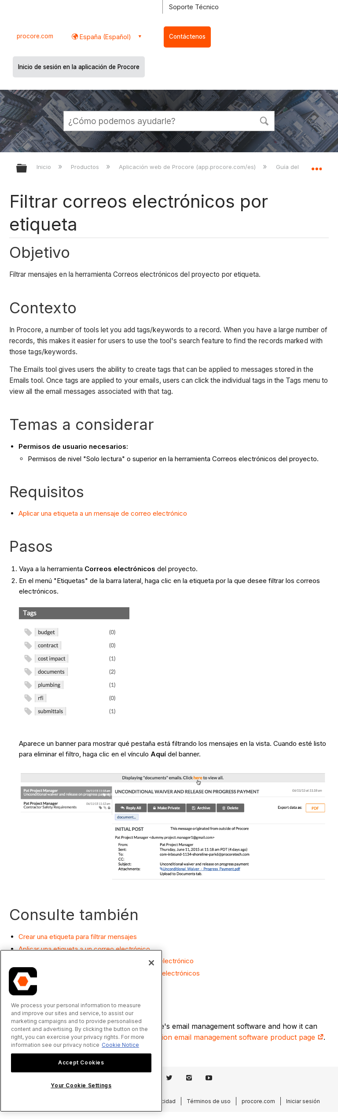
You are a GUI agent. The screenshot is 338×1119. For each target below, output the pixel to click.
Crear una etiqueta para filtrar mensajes (77, 936)
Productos (86, 166)
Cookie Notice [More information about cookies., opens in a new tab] (120, 1045)
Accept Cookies (81, 1062)
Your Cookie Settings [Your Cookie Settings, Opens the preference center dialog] (81, 1085)
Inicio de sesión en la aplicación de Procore (79, 66)
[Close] (151, 962)
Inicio (45, 166)
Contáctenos (187, 36)
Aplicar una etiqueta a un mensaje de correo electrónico (102, 513)
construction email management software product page (226, 1037)
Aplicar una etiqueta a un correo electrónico (84, 949)
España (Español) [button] (104, 36)
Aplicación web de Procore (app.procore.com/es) (188, 166)
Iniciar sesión (303, 1101)
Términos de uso (209, 1101)
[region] (81, 1031)
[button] (264, 120)
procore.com (35, 36)
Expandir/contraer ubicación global (316, 165)
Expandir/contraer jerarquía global (27, 168)
